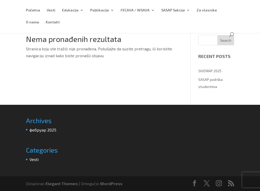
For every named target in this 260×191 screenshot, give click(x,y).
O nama (32, 22)
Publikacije (99, 10)
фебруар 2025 (42, 129)
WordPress (111, 183)
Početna (33, 10)
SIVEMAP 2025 (209, 71)
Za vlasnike (207, 10)
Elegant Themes (61, 183)
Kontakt (53, 22)
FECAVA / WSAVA (135, 10)
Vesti (51, 10)
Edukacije (70, 10)
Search (225, 40)
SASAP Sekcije (173, 10)
